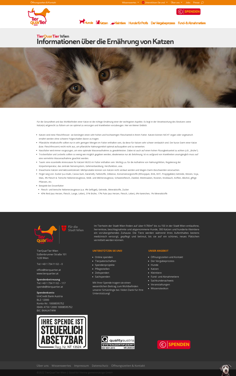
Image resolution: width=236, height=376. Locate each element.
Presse (196, 3)
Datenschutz (100, 365)
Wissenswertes (129, 3)
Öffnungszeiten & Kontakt (43, 3)
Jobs (188, 3)
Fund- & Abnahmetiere (191, 23)
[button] (225, 370)
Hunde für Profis (138, 23)
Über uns (175, 3)
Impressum (81, 365)
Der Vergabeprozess (163, 23)
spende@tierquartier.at (50, 286)
